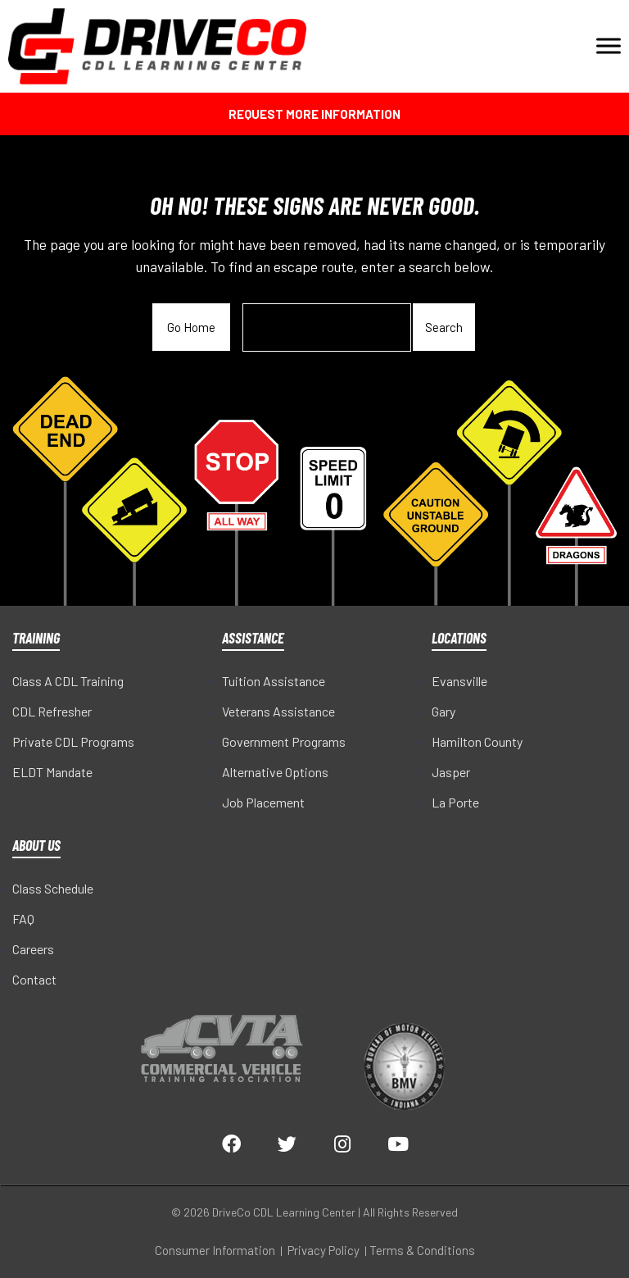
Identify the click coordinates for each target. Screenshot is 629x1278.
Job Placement (263, 802)
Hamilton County (477, 741)
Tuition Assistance (273, 681)
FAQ (23, 918)
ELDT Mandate (52, 772)
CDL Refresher (52, 711)
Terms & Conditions (422, 1250)
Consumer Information (215, 1250)
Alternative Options (275, 772)
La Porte (455, 802)
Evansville (459, 681)
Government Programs (284, 741)
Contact (34, 979)
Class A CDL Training (68, 681)
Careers (33, 949)
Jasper (451, 772)
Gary (443, 711)
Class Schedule (52, 888)
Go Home (191, 327)
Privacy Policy (323, 1250)
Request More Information (314, 114)
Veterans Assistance (278, 711)
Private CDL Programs (73, 741)
